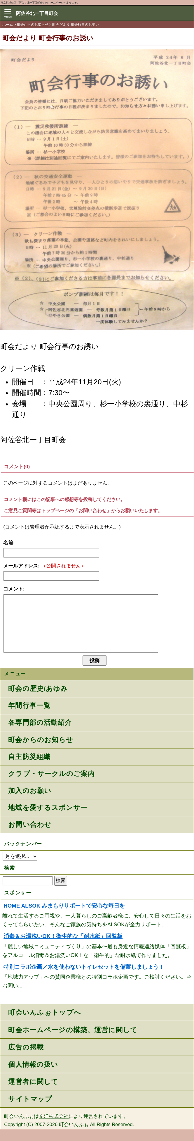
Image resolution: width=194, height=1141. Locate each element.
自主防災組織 (29, 768)
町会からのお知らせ (32, 25)
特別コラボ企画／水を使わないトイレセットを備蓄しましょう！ (84, 978)
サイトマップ (30, 1110)
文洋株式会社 (54, 1128)
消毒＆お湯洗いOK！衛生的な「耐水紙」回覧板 (63, 948)
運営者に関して (33, 1093)
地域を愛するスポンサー (47, 819)
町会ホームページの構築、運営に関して (72, 1041)
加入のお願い (29, 802)
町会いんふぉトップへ (44, 1024)
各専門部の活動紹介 (39, 734)
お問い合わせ (29, 836)
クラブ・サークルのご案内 (51, 785)
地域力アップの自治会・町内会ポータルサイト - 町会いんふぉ (175, 15)
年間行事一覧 (29, 717)
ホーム (7, 25)
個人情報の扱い (33, 1076)
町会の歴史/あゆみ (38, 700)
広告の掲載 (26, 1059)
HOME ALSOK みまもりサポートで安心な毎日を (64, 917)
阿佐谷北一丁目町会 (37, 13)
